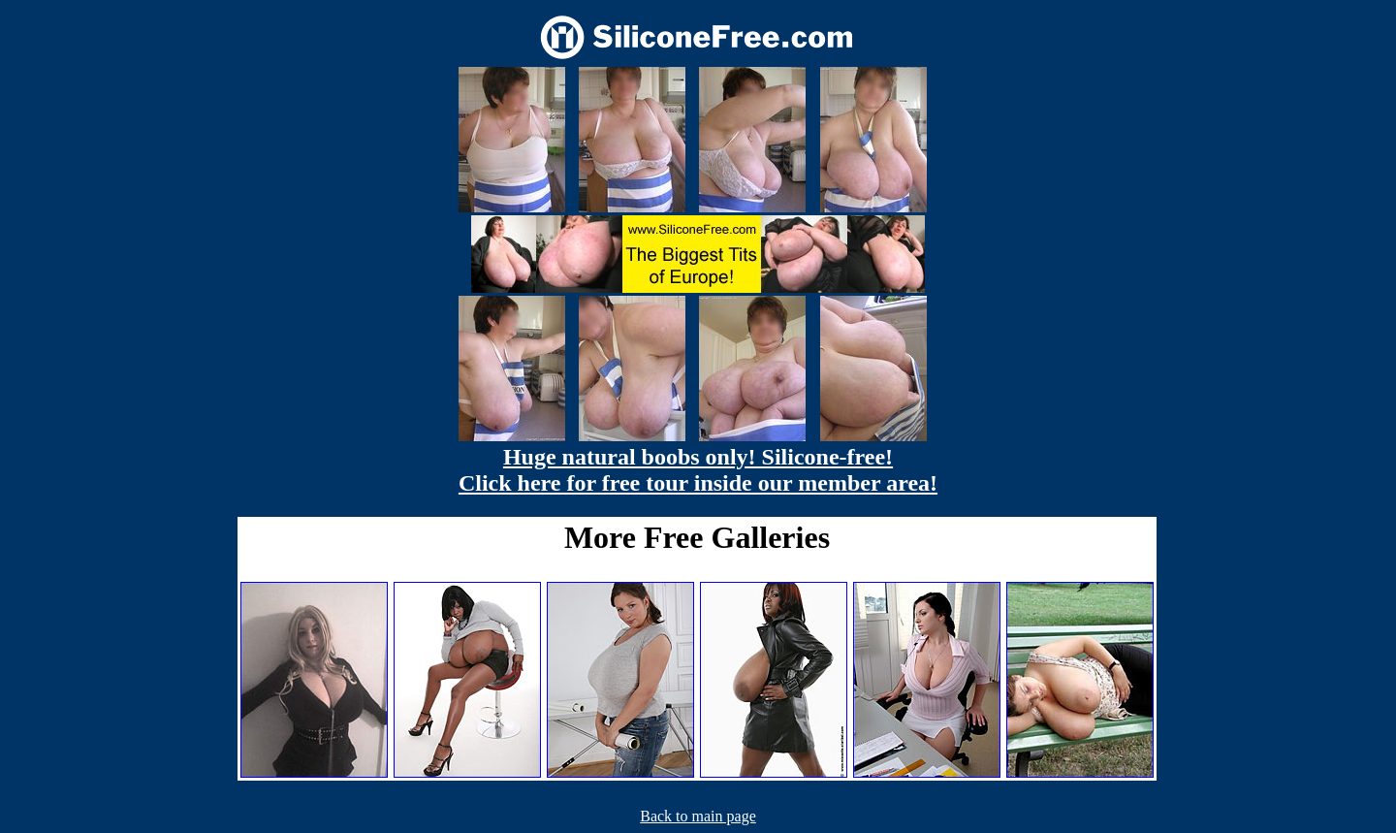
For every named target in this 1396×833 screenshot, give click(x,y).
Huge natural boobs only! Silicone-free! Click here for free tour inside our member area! (698, 470)
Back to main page (698, 816)
